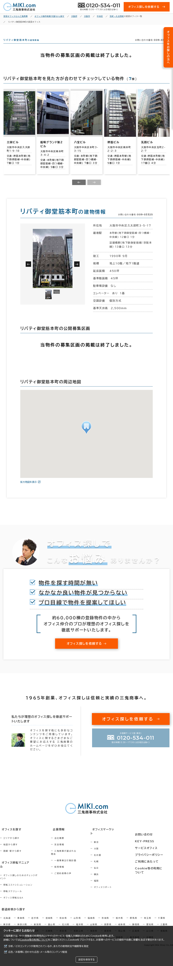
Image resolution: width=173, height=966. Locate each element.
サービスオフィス (148, 848)
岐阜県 (122, 922)
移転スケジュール (12, 890)
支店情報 (65, 851)
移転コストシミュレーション (17, 883)
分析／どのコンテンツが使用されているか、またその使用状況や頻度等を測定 (48, 946)
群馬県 (133, 916)
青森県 (21, 916)
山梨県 (93, 922)
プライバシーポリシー (151, 854)
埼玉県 (147, 916)
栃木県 (119, 916)
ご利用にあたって (149, 861)
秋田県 (63, 916)
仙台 (106, 870)
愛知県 (150, 922)
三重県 (164, 922)
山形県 (77, 916)
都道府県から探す (11, 907)
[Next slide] (94, 188)
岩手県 (35, 916)
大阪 (106, 851)
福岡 (106, 883)
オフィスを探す (9, 835)
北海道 (7, 916)
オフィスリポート (113, 889)
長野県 (108, 922)
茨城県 (105, 916)
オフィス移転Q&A (13, 896)
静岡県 (136, 922)
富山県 (51, 922)
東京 (106, 844)
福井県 (79, 922)
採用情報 (65, 870)
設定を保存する (86, 959)
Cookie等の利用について (34, 940)
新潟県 (37, 922)
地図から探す (10, 851)
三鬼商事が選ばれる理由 (74, 857)
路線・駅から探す (12, 857)
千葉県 (161, 916)
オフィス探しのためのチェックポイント (23, 877)
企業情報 (63, 835)
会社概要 (65, 844)
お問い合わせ (146, 835)
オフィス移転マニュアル (15, 868)
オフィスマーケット (112, 835)
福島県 (91, 916)
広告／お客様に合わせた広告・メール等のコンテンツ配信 (37, 952)
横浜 (106, 876)
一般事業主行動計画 (72, 863)
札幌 (106, 863)
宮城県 (49, 916)
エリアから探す (11, 844)
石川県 (65, 922)
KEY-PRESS (147, 842)
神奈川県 (22, 922)
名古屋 (108, 857)
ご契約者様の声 (69, 876)
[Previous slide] (79, 188)
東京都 (7, 922)
